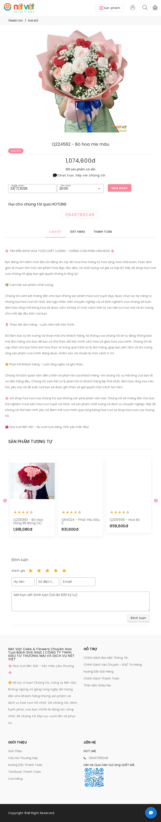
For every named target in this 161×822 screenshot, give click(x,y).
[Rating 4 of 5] (56, 570)
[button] (109, 8)
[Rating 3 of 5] (47, 570)
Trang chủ (15, 20)
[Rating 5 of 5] (64, 570)
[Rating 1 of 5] (30, 570)
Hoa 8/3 (33, 20)
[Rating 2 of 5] (39, 570)
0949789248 (98, 758)
